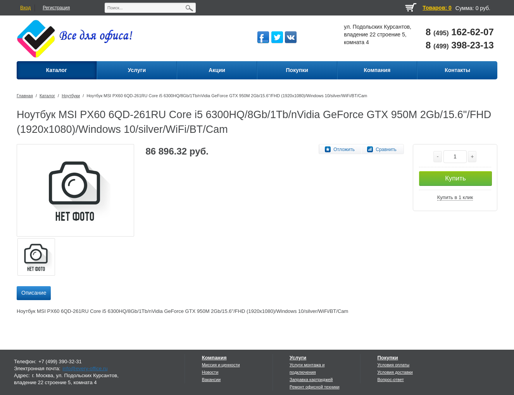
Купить (455, 178)
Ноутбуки (71, 95)
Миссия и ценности (221, 364)
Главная (25, 95)
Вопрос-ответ (390, 379)
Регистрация (56, 7)
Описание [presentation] (33, 293)
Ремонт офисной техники (315, 387)
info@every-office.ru (84, 368)
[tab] (34, 293)
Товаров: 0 (437, 8)
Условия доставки (394, 372)
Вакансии (211, 379)
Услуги (298, 358)
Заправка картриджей (311, 379)
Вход (25, 7)
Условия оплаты (393, 364)
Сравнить (386, 149)
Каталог (47, 95)
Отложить (344, 149)
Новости (210, 372)
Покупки (387, 358)
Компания (214, 358)
